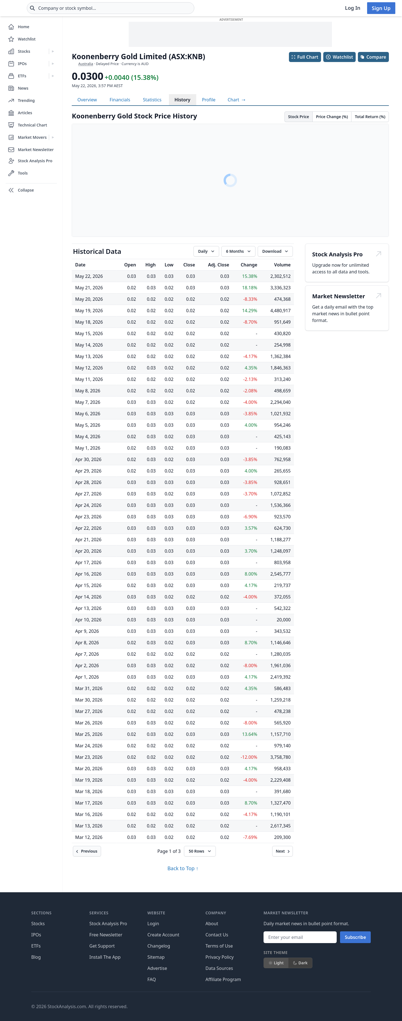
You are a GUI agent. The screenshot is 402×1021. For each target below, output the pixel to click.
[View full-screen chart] (236, 99)
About (211, 923)
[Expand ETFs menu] (53, 76)
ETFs (36, 946)
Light (276, 962)
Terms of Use (219, 946)
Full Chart (304, 57)
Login (153, 923)
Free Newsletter (105, 935)
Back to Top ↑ (183, 868)
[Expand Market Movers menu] (53, 137)
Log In (352, 7)
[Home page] (24, 8)
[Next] (282, 851)
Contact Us (216, 935)
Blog (36, 957)
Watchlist (339, 57)
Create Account (163, 935)
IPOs (36, 935)
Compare (373, 57)
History (182, 100)
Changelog (158, 946)
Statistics (152, 100)
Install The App (105, 957)
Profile (208, 100)
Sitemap (156, 957)
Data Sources (219, 968)
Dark (300, 962)
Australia (85, 63)
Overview (87, 100)
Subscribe (355, 937)
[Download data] (275, 251)
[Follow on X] (281, 1006)
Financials (120, 100)
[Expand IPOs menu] (53, 63)
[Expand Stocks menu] (53, 51)
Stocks (38, 923)
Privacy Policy (219, 957)
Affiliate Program (223, 979)
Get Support (102, 946)
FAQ (151, 979)
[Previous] (87, 851)
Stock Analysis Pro (108, 923)
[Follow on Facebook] (266, 1006)
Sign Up (381, 8)
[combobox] (144, 8)
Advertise (157, 968)
